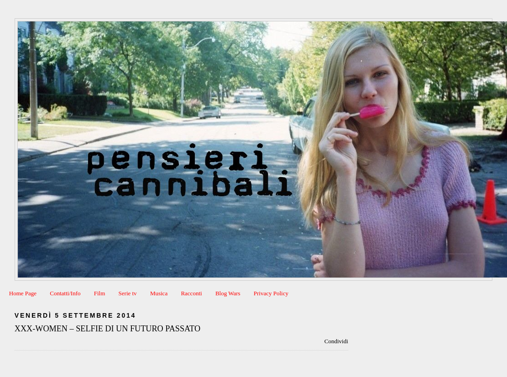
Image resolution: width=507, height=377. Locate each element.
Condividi (336, 341)
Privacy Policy (271, 293)
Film (99, 293)
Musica (158, 293)
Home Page (23, 293)
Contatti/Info (65, 293)
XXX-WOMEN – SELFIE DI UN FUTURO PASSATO (107, 328)
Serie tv (128, 293)
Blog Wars (227, 293)
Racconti (191, 293)
